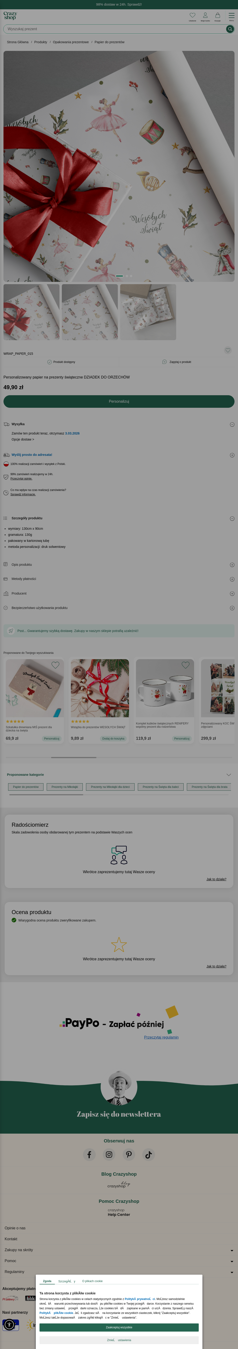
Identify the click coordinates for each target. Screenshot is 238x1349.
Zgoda (47, 1281)
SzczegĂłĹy (66, 1281)
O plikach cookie (92, 1281)
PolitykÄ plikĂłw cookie (56, 1313)
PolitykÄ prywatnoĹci (140, 1299)
